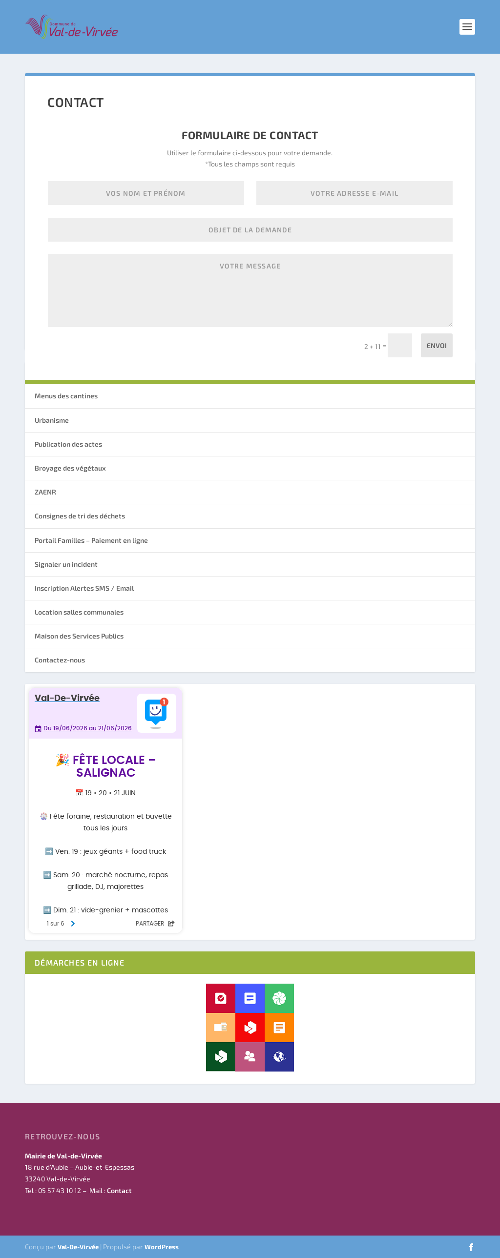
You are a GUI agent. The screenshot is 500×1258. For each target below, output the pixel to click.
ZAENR (45, 492)
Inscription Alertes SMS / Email (84, 588)
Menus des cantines (66, 396)
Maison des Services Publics (79, 636)
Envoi (437, 345)
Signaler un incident (66, 564)
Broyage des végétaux (70, 468)
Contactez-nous (60, 660)
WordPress (162, 1247)
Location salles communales (79, 612)
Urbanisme (52, 420)
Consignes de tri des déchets (80, 516)
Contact (119, 1190)
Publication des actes (68, 444)
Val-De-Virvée (78, 1247)
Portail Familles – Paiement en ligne (91, 540)
